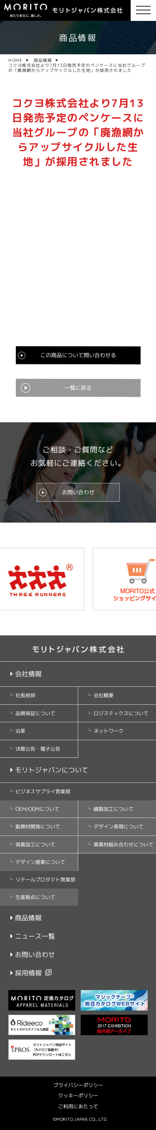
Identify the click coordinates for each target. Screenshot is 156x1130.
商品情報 (43, 60)
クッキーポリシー (78, 1095)
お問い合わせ (78, 492)
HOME (15, 60)
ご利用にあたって (78, 1106)
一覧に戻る (78, 387)
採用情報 (26, 973)
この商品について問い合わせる (78, 355)
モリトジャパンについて (49, 769)
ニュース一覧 (32, 936)
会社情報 (26, 673)
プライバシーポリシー (78, 1085)
